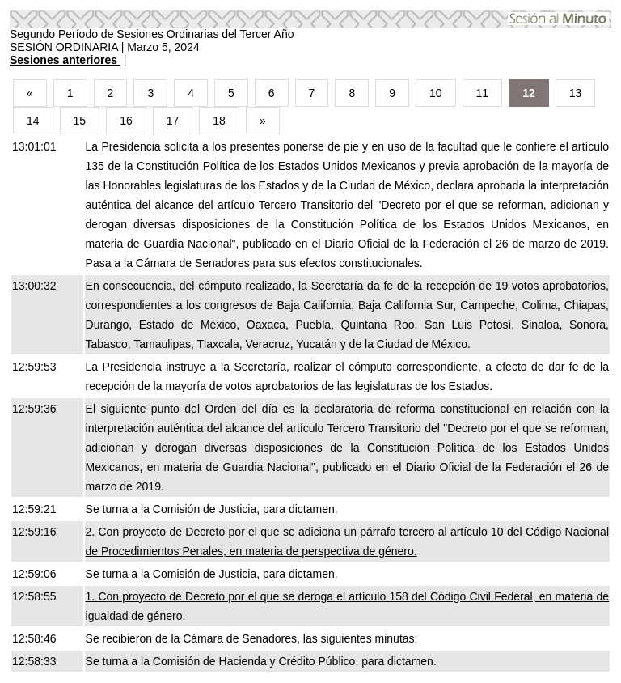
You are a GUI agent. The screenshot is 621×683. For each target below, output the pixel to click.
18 (219, 120)
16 (126, 120)
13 (575, 93)
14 (33, 120)
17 (173, 120)
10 (435, 93)
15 (80, 120)
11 (482, 93)
